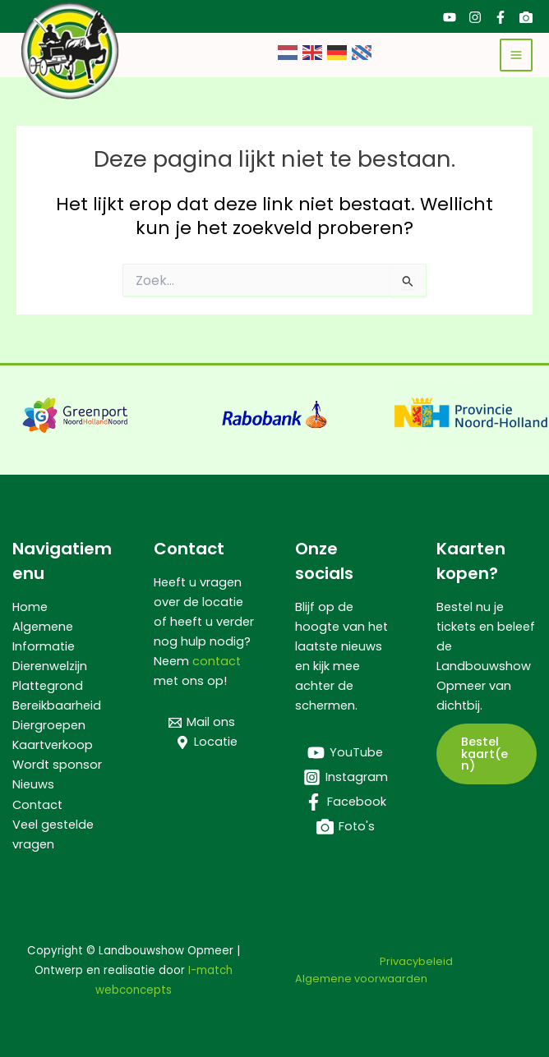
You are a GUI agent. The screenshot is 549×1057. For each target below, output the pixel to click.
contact (216, 661)
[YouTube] (449, 17)
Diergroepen (48, 725)
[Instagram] (475, 17)
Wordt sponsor (57, 764)
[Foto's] (526, 17)
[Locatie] (206, 742)
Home (30, 607)
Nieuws (33, 784)
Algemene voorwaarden (361, 979)
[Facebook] (500, 17)
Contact (37, 805)
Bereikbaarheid (56, 705)
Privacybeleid (416, 961)
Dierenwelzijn (49, 666)
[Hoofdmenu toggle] (516, 55)
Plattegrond (47, 686)
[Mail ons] (202, 722)
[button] (486, 754)
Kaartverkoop (52, 745)
